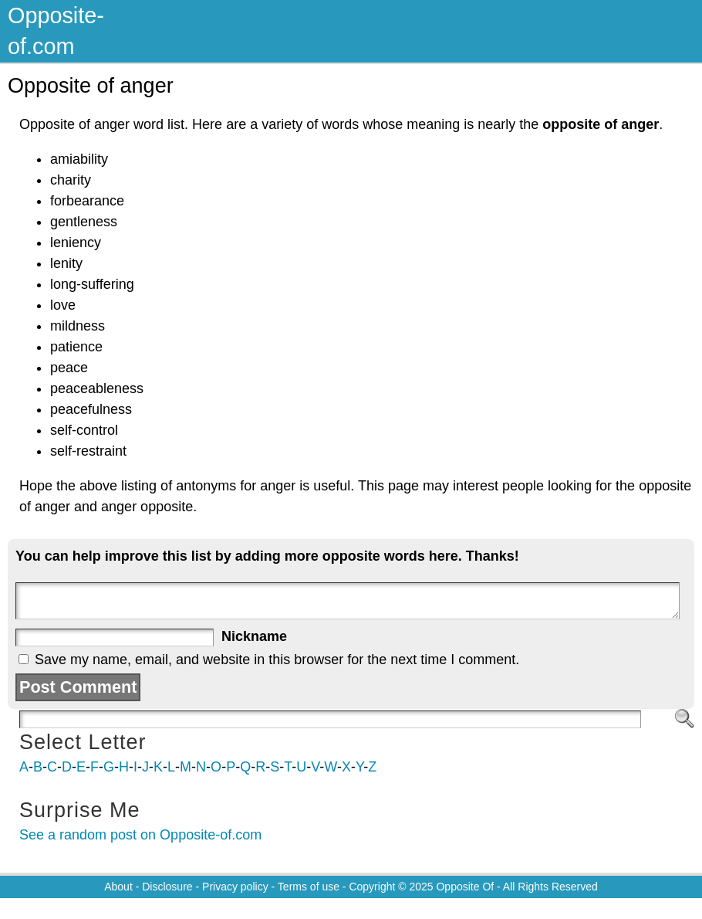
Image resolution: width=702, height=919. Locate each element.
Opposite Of (465, 886)
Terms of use (308, 886)
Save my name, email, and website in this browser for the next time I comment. (277, 659)
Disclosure (167, 886)
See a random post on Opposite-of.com (140, 835)
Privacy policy (235, 886)
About (118, 886)
